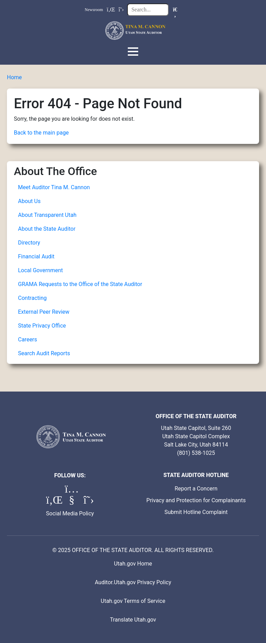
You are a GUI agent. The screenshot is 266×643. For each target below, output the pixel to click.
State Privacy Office (42, 325)
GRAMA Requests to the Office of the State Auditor (80, 284)
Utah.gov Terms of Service (133, 601)
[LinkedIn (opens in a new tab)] (53, 502)
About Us (29, 201)
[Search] (175, 9)
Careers (27, 339)
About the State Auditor (47, 229)
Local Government (40, 270)
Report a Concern (196, 488)
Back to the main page (41, 132)
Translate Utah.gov (133, 619)
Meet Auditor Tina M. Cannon (54, 187)
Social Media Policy (70, 513)
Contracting (32, 298)
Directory (29, 242)
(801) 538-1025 (196, 453)
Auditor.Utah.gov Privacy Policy (133, 582)
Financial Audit (36, 256)
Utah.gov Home (133, 563)
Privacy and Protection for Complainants (196, 500)
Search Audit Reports (44, 353)
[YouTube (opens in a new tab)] (72, 502)
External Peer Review (43, 312)
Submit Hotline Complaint (196, 512)
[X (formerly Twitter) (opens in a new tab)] (89, 502)
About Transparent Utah (47, 215)
